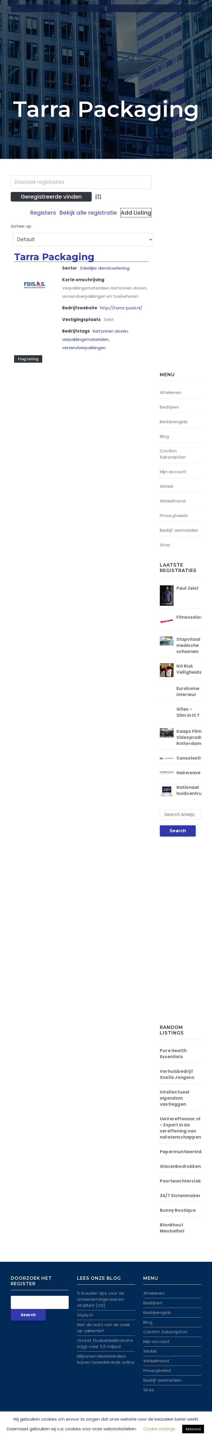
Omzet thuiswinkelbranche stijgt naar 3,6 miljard (105, 1343)
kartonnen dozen (110, 331)
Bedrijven (169, 407)
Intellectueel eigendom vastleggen (175, 1098)
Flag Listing (28, 359)
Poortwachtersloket (183, 1181)
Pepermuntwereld (181, 1152)
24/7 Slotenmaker (180, 1196)
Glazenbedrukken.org (185, 1166)
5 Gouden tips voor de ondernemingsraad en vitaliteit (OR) (100, 1299)
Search (177, 830)
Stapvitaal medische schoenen (188, 645)
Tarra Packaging (54, 257)
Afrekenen (170, 392)
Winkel (166, 486)
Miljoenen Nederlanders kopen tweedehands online (105, 1359)
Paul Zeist (187, 588)
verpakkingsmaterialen (85, 339)
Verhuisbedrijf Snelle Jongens (177, 1074)
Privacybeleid (174, 515)
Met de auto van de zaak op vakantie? (103, 1328)
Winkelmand (173, 501)
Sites (165, 545)
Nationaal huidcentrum (191, 790)
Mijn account (173, 472)
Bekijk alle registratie (88, 213)
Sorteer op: (21, 226)
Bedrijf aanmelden (179, 530)
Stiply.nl (85, 1315)
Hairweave (188, 773)
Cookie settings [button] (159, 1429)
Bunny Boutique (178, 1210)
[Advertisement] (186, 275)
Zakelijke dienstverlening (104, 268)
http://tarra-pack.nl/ (121, 308)
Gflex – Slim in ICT (188, 712)
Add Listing (136, 213)
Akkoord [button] (193, 1429)
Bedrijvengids (174, 422)
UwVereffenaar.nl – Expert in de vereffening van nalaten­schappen (180, 1128)
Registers (43, 213)
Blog (164, 436)
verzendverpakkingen (84, 348)
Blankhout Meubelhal (172, 1228)
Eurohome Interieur (188, 691)
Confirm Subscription (173, 454)
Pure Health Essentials (173, 1054)
